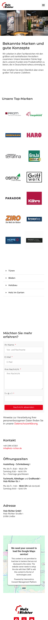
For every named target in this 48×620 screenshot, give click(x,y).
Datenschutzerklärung (26, 424)
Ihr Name (9, 345)
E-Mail (7, 357)
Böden (11, 278)
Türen (11, 270)
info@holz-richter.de (12, 448)
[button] (43, 5)
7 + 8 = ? (8, 394)
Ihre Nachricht (12, 369)
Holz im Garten (16, 292)
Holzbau (12, 285)
